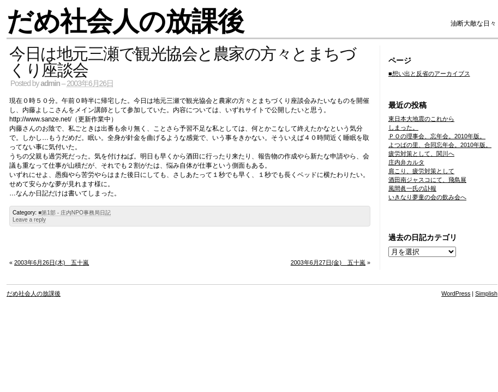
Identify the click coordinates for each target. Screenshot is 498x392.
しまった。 (403, 127)
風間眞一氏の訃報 (412, 188)
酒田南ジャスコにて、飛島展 (427, 179)
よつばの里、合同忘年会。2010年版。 (439, 145)
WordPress (455, 293)
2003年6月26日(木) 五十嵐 (51, 262)
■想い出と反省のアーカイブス (429, 73)
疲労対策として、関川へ (421, 153)
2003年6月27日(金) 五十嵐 (328, 262)
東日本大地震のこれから (421, 118)
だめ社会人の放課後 (125, 21)
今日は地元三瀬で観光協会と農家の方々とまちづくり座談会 (182, 62)
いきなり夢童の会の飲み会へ (427, 197)
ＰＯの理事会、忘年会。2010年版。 (436, 136)
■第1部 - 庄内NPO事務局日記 (74, 213)
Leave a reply (29, 220)
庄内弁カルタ (406, 162)
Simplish (486, 293)
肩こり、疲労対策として (421, 171)
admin (50, 83)
